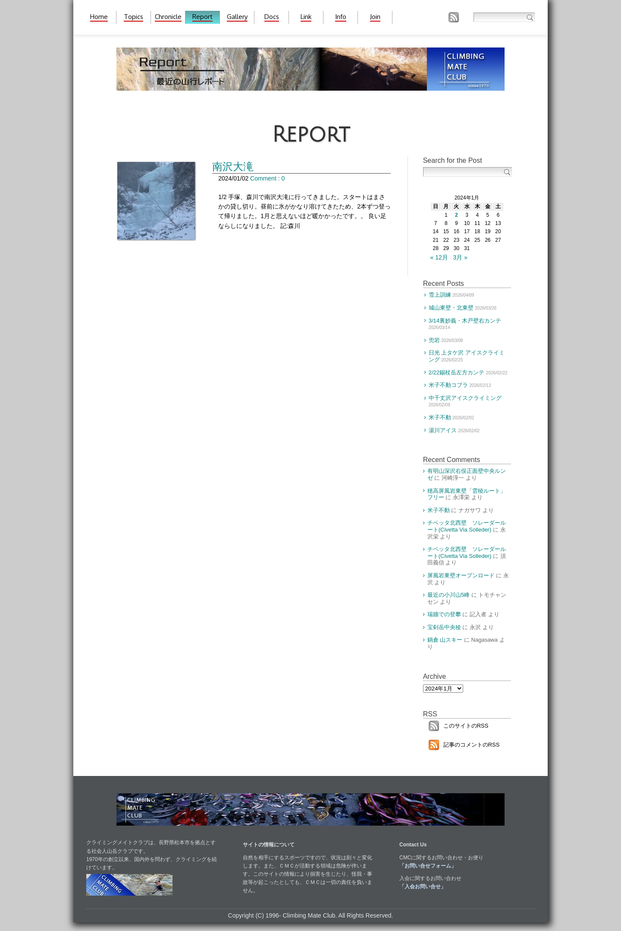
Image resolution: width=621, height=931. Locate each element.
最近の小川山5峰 (448, 595)
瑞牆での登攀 (444, 614)
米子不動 (440, 417)
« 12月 (439, 257)
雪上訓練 (440, 294)
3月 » (460, 257)
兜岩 (434, 340)
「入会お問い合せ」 (422, 887)
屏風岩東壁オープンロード (461, 575)
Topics (133, 17)
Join (375, 17)
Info (340, 17)
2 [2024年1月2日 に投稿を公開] (456, 215)
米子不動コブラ (448, 385)
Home (99, 17)
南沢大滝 (233, 166)
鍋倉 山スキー (445, 639)
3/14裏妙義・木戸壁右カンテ (465, 320)
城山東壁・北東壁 (451, 307)
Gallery (237, 17)
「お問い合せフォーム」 (427, 866)
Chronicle (168, 17)
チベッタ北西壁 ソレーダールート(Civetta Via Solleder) (466, 526)
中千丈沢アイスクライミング (465, 398)
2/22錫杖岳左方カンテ (456, 372)
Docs (271, 17)
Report (202, 17)
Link (306, 17)
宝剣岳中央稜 (444, 627)
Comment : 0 (267, 178)
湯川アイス (443, 430)
